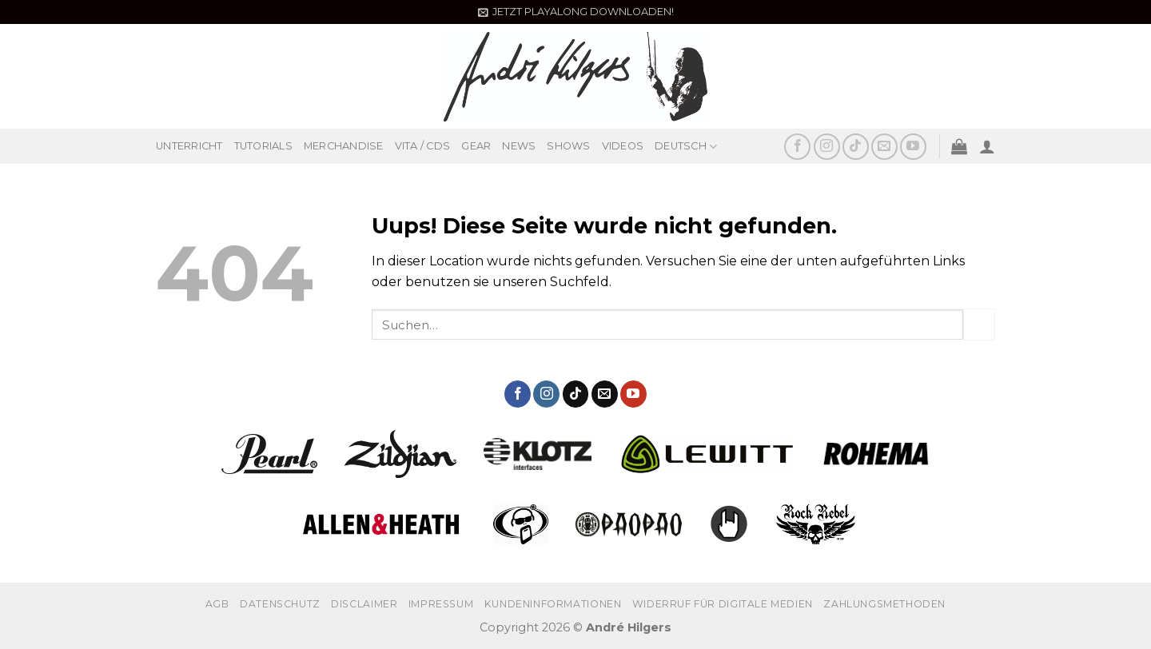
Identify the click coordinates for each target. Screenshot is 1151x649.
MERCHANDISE (344, 146)
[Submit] (979, 324)
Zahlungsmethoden (884, 604)
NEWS (519, 146)
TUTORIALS (263, 146)
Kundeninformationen (553, 604)
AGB (217, 604)
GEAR (476, 146)
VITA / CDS (423, 146)
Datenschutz (280, 604)
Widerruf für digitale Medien (722, 604)
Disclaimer (364, 604)
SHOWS (568, 146)
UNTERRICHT (189, 146)
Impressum (441, 604)
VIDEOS (623, 146)
